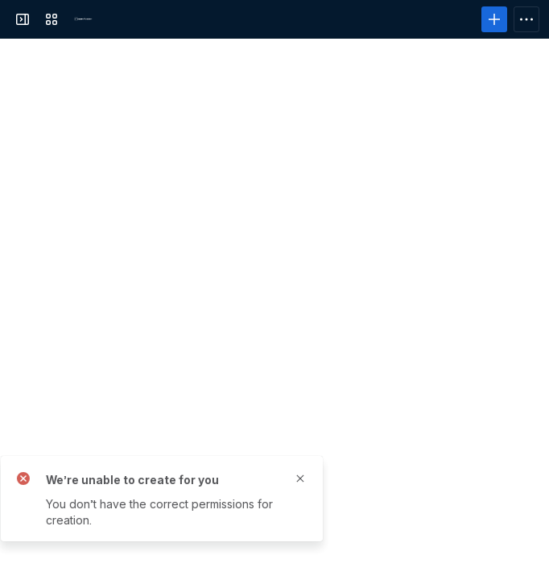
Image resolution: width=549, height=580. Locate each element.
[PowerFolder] (84, 19)
